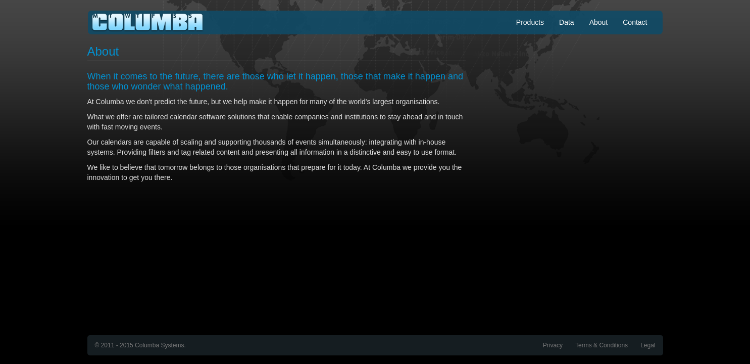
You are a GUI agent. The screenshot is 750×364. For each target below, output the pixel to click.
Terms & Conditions (601, 345)
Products (530, 22)
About (598, 22)
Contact (635, 22)
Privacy (553, 345)
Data (566, 22)
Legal (647, 345)
